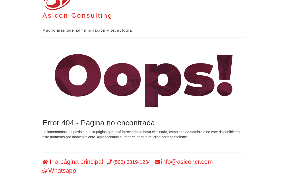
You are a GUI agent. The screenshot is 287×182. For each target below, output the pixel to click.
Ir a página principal (76, 161)
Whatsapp (62, 170)
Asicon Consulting (77, 15)
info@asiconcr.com (187, 161)
